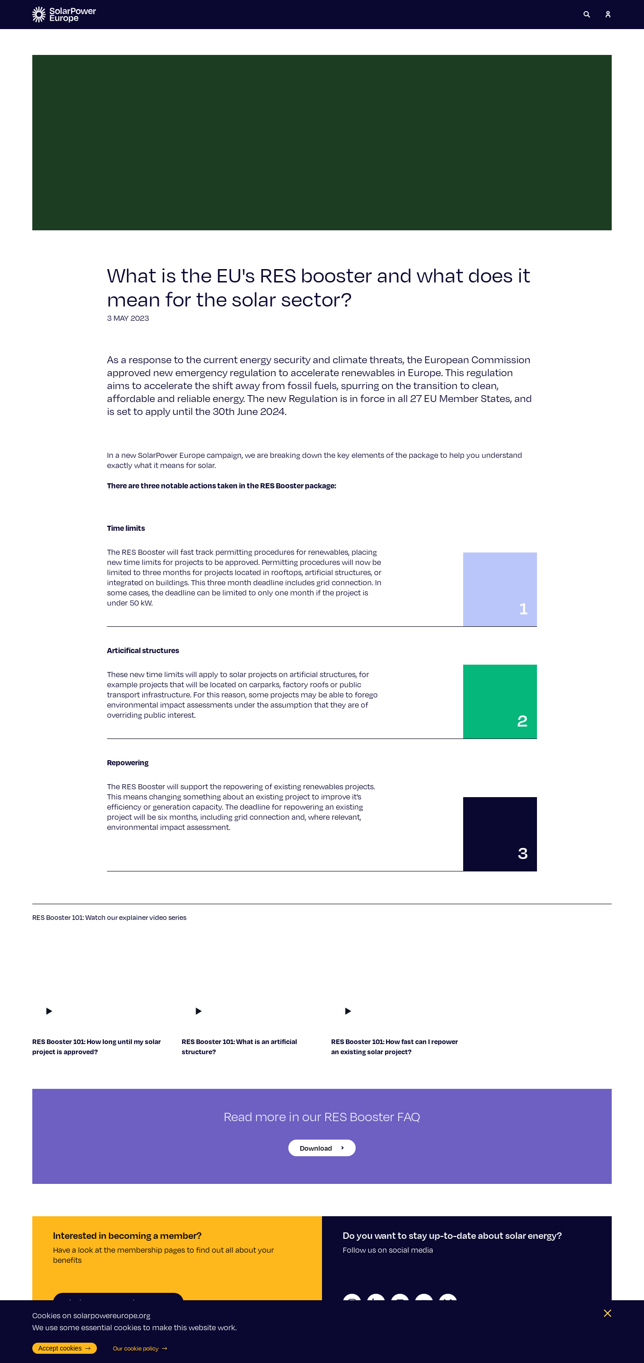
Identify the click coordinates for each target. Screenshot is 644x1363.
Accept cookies (64, 1348)
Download (322, 1148)
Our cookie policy (140, 1348)
